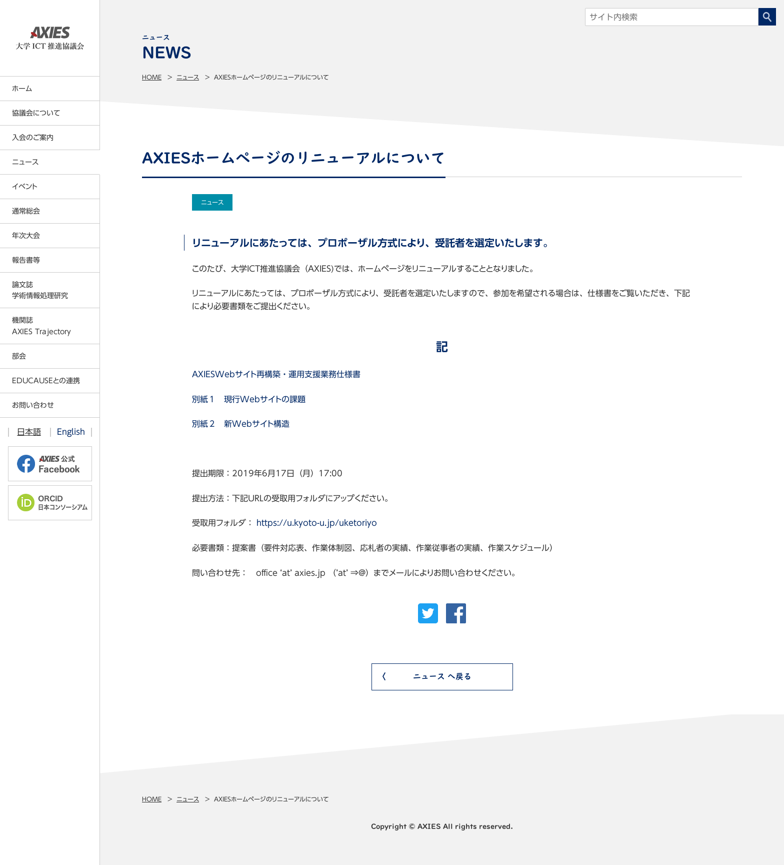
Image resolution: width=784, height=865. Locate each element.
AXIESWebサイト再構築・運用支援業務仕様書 (276, 374)
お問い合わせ (33, 405)
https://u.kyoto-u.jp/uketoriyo (316, 523)
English (71, 432)
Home (152, 77)
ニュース (187, 77)
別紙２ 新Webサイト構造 (241, 424)
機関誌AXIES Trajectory (41, 326)
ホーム (22, 88)
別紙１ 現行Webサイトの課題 (249, 399)
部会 (19, 356)
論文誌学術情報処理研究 (40, 290)
